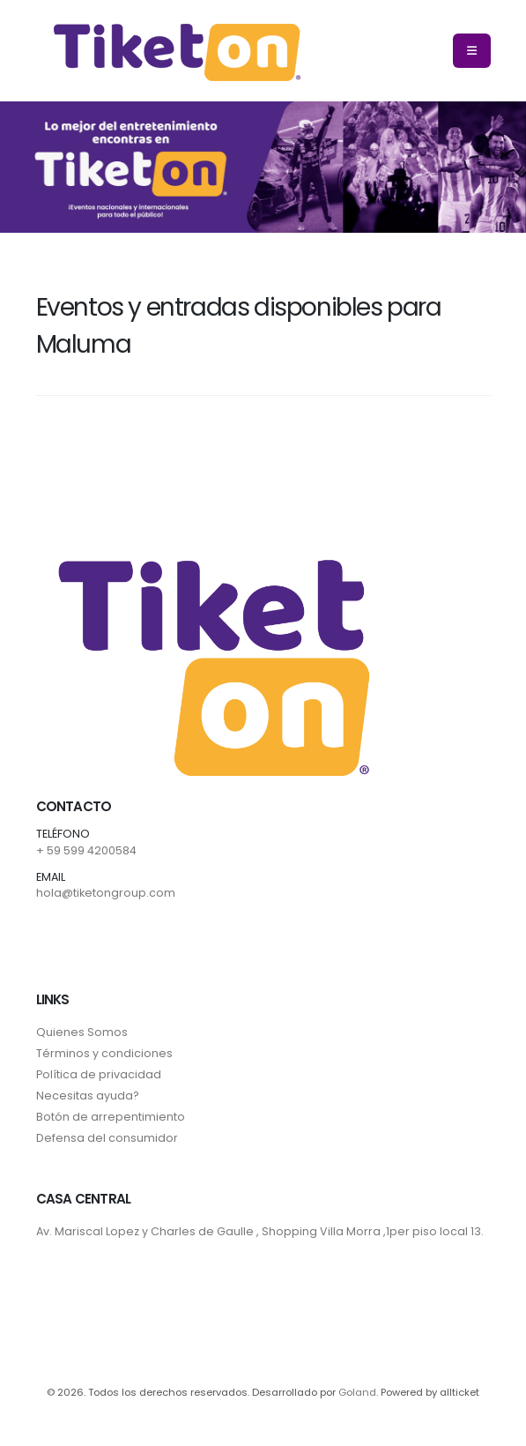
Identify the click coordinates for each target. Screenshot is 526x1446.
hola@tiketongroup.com (105, 892)
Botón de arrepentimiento (110, 1116)
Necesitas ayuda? (87, 1095)
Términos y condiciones (104, 1053)
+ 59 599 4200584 (86, 850)
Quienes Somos (82, 1032)
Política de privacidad (98, 1074)
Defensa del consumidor (107, 1137)
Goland (357, 1392)
